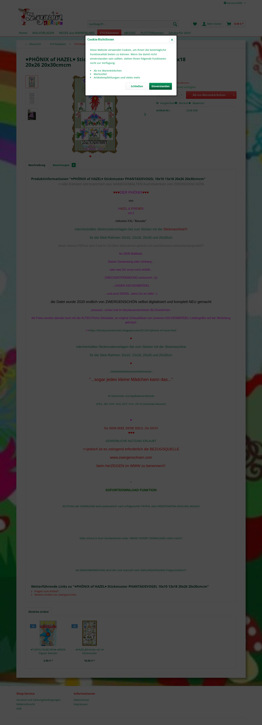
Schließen (137, 86)
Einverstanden (161, 86)
